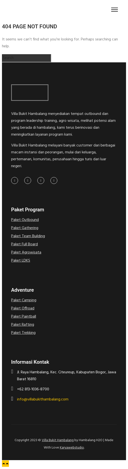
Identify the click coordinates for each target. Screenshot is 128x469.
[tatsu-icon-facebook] (16, 180)
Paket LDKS (20, 260)
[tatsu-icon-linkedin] (42, 180)
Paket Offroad (22, 308)
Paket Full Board (24, 244)
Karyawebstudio (72, 448)
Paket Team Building (28, 236)
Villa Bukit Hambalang (58, 440)
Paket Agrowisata (26, 252)
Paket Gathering (24, 228)
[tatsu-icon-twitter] (29, 180)
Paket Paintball (23, 316)
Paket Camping (23, 300)
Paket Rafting (22, 325)
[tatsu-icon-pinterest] (53, 180)
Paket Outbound (25, 220)
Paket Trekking (23, 333)
